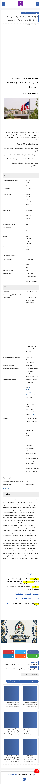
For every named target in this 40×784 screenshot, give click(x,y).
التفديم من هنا (32, 574)
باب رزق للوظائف (11, 774)
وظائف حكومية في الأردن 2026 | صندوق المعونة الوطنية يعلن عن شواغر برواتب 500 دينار (11, 706)
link (32, 414)
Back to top (5, 489)
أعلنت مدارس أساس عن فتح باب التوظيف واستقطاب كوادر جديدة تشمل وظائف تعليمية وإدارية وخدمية (11, 760)
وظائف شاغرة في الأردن (29, 13)
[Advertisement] (20, 50)
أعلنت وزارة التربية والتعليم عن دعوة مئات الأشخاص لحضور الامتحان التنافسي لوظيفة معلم (11, 733)
